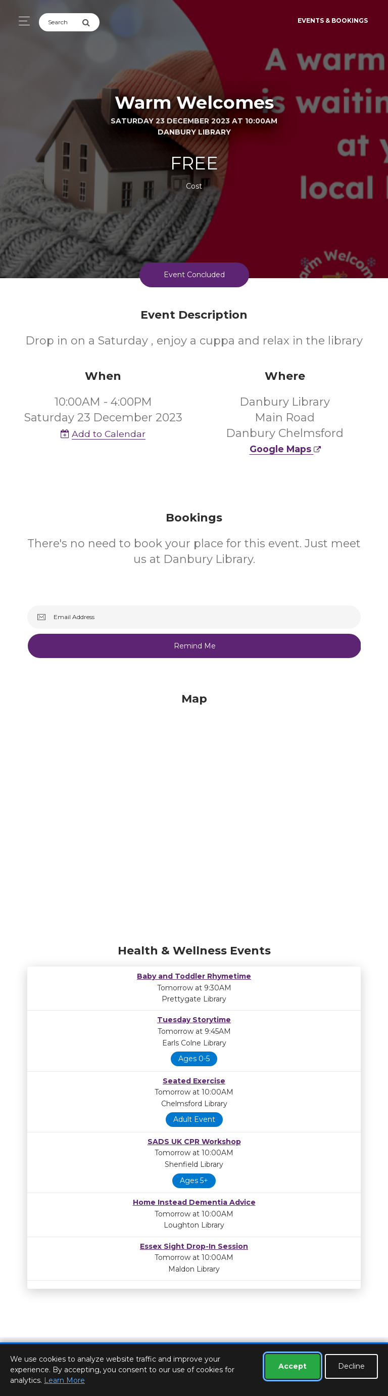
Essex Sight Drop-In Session (194, 1246)
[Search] (60, 22)
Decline (351, 1366)
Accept (292, 1366)
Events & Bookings (333, 20)
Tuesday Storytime (194, 1019)
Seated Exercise (194, 1080)
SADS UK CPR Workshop (194, 1141)
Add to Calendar (103, 433)
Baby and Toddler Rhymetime (194, 976)
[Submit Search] (91, 22)
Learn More (64, 1380)
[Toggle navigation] (21, 21)
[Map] (194, 816)
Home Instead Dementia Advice (194, 1202)
